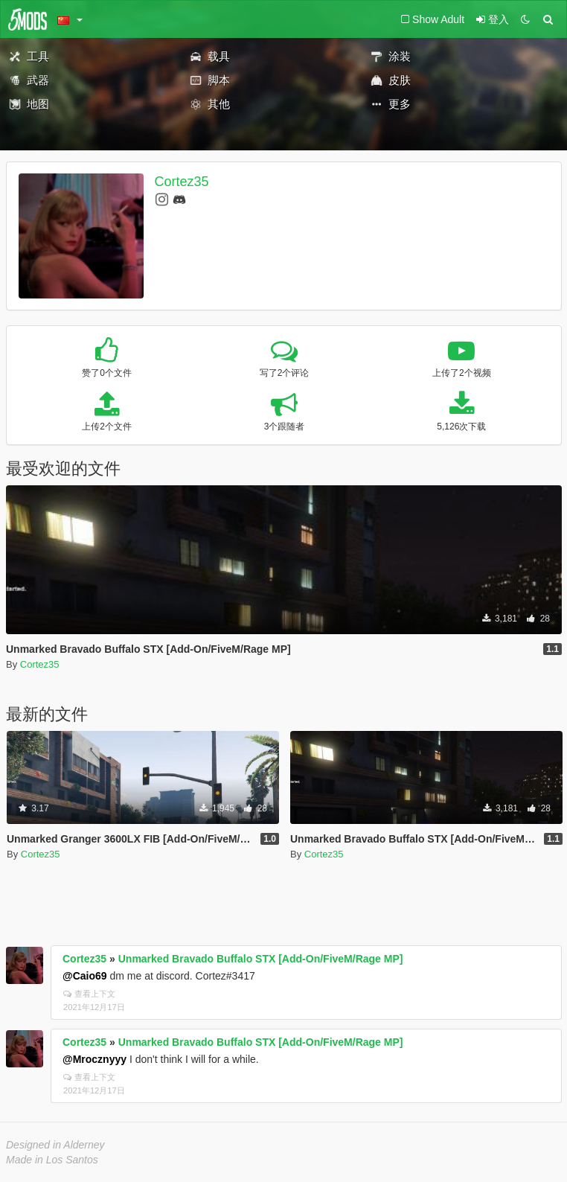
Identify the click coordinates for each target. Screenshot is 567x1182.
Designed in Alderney (55, 1145)
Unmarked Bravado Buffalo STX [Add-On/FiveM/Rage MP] (260, 959)
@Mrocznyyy (94, 1059)
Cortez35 (182, 181)
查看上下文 (89, 993)
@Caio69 (85, 976)
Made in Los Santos (52, 1160)
